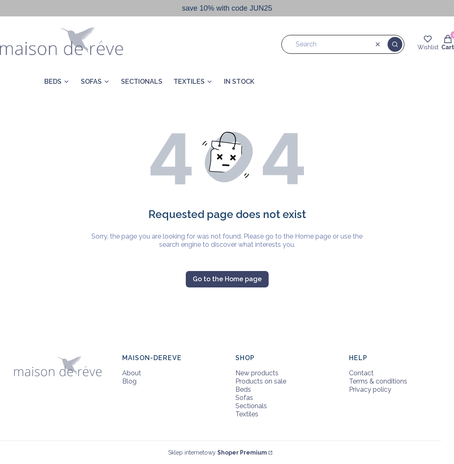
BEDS (53, 81)
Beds (243, 389)
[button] (395, 44)
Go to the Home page (227, 279)
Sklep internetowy (217, 452)
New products (256, 373)
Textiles (246, 414)
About (131, 373)
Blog (129, 381)
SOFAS (91, 81)
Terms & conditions (378, 381)
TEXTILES (189, 81)
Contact (361, 373)
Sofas (244, 398)
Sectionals (251, 406)
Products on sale (260, 381)
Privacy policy (370, 389)
